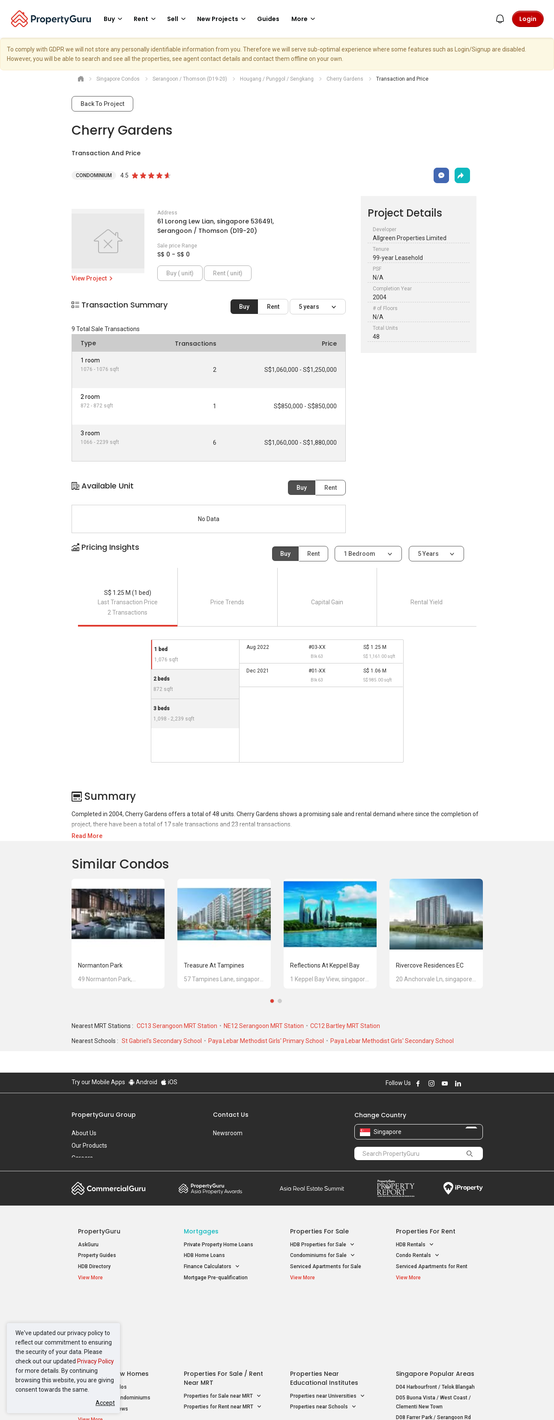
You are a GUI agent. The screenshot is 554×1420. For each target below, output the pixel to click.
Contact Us (231, 1114)
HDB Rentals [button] (415, 1244)
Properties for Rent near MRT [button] (223, 1339)
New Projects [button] (223, 19)
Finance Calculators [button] (212, 1266)
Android (143, 1082)
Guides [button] (268, 19)
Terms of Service (164, 1400)
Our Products (89, 1145)
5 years (309, 306)
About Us (84, 1133)
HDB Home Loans (204, 1255)
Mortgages (201, 1231)
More (304, 19)
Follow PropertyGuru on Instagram (431, 1083)
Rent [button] (146, 19)
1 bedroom (360, 553)
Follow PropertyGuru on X (469, 1083)
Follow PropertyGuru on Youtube (445, 1083)
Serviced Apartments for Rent (431, 1266)
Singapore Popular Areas (435, 1305)
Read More (87, 835)
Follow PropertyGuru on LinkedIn (458, 1083)
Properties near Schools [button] (323, 1339)
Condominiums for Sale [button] (322, 1255)
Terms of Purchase (270, 1400)
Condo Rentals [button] (418, 1255)
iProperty (463, 1188)
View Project (93, 278)
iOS (169, 1082)
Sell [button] (178, 19)
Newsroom (228, 1133)
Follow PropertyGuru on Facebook (418, 1083)
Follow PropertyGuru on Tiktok (479, 1083)
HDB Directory (94, 1266)
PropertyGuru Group (104, 1114)
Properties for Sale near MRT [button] (222, 1328)
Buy (244, 306)
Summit (312, 1188)
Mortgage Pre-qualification (216, 1278)
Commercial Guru (109, 1188)
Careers (82, 1158)
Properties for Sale (319, 1231)
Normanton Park (100, 965)
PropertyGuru (99, 1231)
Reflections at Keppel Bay (324, 965)
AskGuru (88, 1245)
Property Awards (210, 1188)
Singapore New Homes (113, 1305)
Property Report (396, 1188)
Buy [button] (114, 19)
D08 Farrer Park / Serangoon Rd (433, 1350)
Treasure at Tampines (214, 965)
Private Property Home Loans (218, 1245)
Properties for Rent (425, 1231)
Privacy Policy (95, 1361)
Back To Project (102, 103)
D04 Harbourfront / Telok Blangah (435, 1319)
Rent (273, 306)
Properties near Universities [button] (327, 1328)
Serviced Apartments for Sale (325, 1266)
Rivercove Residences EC (430, 965)
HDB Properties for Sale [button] (322, 1244)
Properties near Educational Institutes (324, 1310)
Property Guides (97, 1255)
